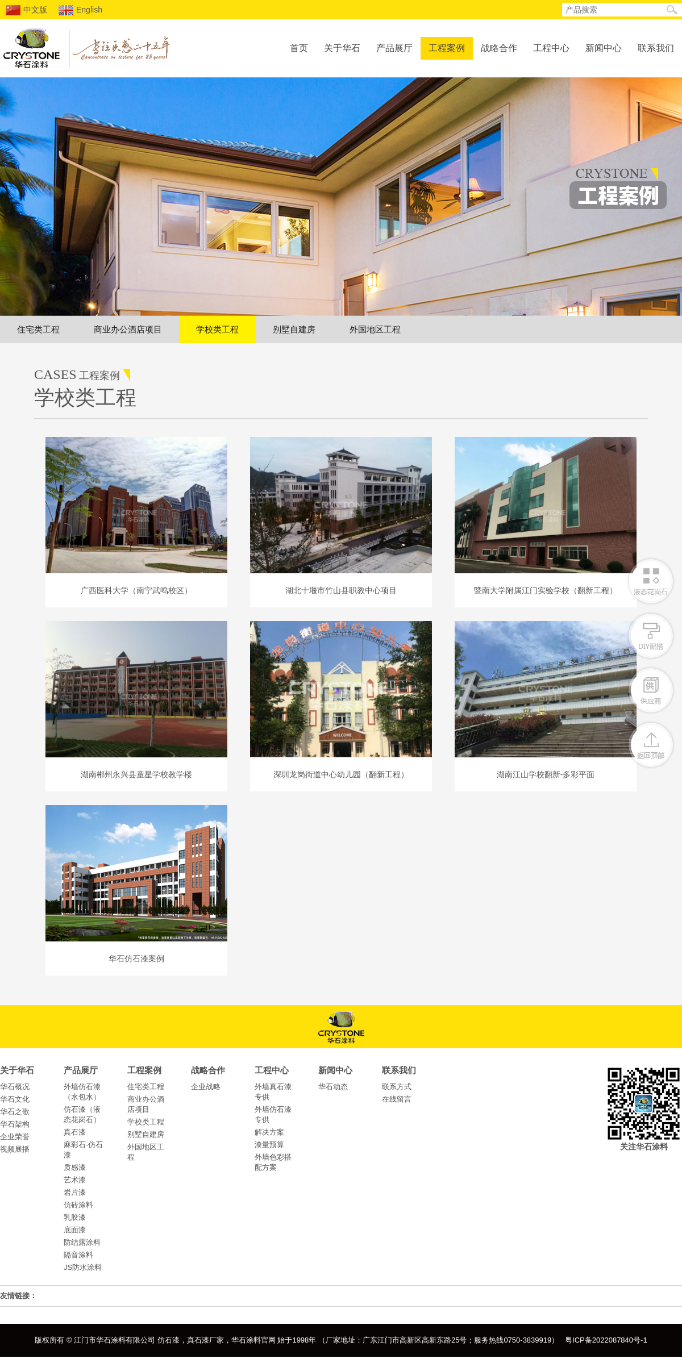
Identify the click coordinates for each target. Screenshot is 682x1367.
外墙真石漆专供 (273, 1091)
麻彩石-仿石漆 (83, 1149)
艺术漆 (75, 1180)
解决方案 (269, 1132)
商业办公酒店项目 (128, 329)
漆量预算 (269, 1144)
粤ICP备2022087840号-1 (606, 1340)
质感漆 (75, 1167)
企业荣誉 (15, 1136)
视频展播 (15, 1149)
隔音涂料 (78, 1255)
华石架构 (15, 1124)
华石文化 (15, 1099)
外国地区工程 (375, 329)
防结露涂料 (82, 1242)
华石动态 (333, 1086)
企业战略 (206, 1086)
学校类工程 (217, 329)
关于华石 (342, 48)
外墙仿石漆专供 (273, 1114)
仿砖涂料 (78, 1205)
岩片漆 (75, 1192)
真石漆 (75, 1132)
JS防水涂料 (83, 1267)
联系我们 (656, 48)
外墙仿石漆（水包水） (82, 1091)
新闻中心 (603, 48)
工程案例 (447, 48)
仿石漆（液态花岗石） (82, 1114)
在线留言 (396, 1099)
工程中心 (551, 48)
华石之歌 (15, 1111)
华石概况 (15, 1086)
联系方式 (396, 1086)
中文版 (26, 10)
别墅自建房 (294, 329)
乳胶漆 (75, 1217)
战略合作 (499, 48)
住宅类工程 (38, 329)
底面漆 (75, 1230)
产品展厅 (394, 48)
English (80, 10)
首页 (299, 48)
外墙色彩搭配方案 (273, 1162)
